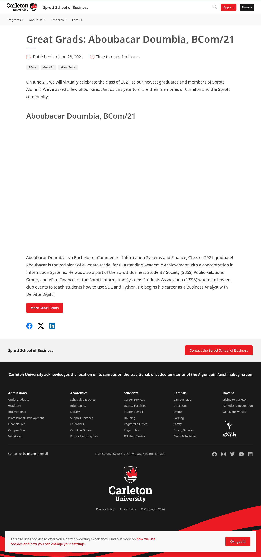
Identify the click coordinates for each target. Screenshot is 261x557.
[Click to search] (215, 7)
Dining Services (184, 430)
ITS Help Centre (134, 436)
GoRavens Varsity (235, 412)
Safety (178, 424)
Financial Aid (16, 424)
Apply (227, 7)
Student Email (133, 412)
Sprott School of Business (65, 7)
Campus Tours (18, 430)
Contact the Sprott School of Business (219, 350)
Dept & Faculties (135, 406)
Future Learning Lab (84, 436)
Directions (180, 406)
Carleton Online (81, 430)
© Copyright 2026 (153, 509)
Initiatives (15, 436)
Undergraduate (18, 399)
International (17, 412)
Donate (247, 7)
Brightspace (78, 406)
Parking (179, 418)
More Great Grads (45, 308)
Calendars (77, 424)
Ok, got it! (238, 541)
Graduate (14, 406)
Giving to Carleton (235, 399)
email (44, 454)
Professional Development (26, 418)
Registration (132, 430)
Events (178, 412)
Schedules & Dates (82, 399)
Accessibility (127, 509)
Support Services (81, 418)
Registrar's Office (135, 424)
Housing (129, 418)
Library (75, 412)
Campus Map (182, 399)
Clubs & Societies (185, 436)
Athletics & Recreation (238, 406)
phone (31, 454)
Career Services (134, 399)
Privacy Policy (105, 509)
